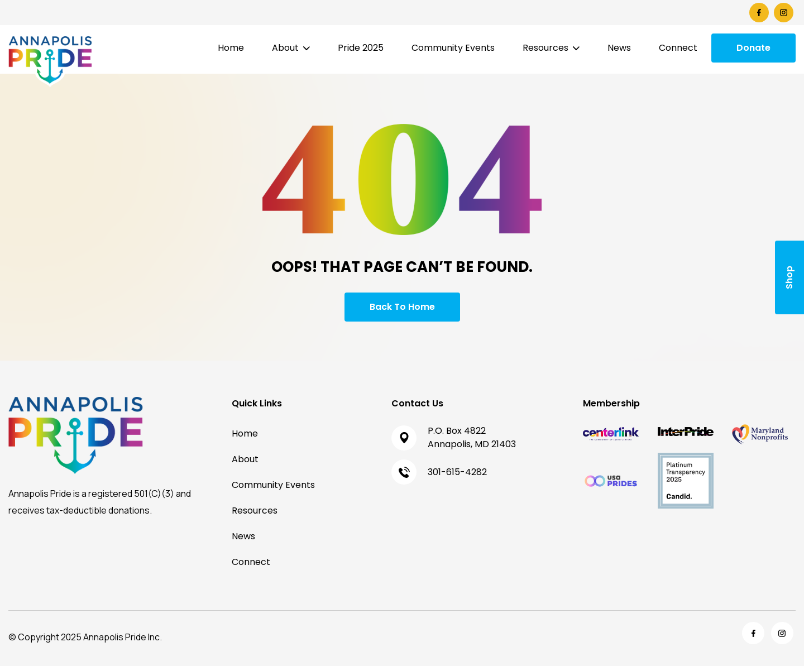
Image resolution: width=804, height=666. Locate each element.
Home (231, 47)
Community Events (453, 47)
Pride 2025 (361, 47)
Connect (678, 47)
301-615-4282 (457, 472)
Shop (789, 277)
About (285, 47)
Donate (753, 47)
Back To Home (402, 306)
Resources (545, 47)
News (619, 47)
